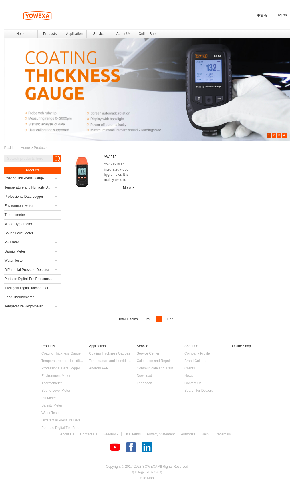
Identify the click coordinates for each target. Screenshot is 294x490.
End (170, 319)
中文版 (262, 15)
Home (20, 34)
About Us (67, 434)
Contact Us (88, 434)
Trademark (223, 434)
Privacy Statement (161, 434)
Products (40, 148)
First (147, 319)
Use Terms (132, 434)
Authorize (188, 434)
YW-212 (110, 157)
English (281, 15)
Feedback (110, 434)
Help (205, 434)
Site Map (147, 478)
